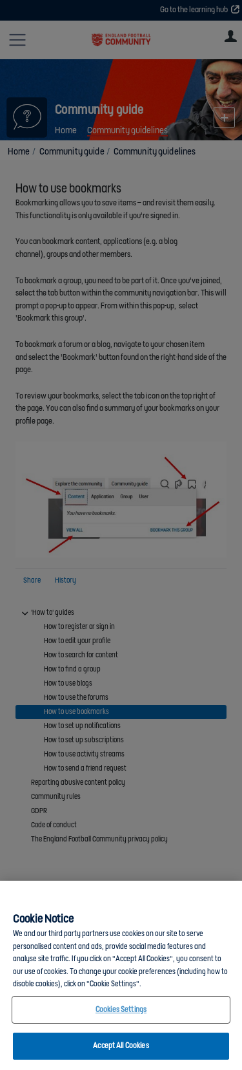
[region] (121, 975)
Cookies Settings (121, 1010)
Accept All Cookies (120, 1046)
